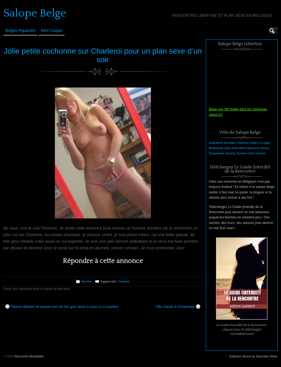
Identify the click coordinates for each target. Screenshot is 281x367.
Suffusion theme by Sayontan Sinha (253, 356)
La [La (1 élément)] (260, 142)
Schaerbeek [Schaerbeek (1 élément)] (216, 153)
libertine (86, 281)
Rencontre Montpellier (29, 356)
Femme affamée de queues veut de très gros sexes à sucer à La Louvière (62, 306)
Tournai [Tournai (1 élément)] (241, 153)
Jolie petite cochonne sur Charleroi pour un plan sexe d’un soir (103, 55)
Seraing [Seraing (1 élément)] (230, 153)
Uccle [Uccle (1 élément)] (250, 153)
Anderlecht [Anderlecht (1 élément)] (216, 142)
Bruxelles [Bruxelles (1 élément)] (230, 142)
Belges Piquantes (20, 30)
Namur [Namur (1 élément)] (265, 148)
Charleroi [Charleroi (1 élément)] (242, 142)
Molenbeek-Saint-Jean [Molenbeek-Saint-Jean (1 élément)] (223, 148)
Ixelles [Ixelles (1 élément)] (253, 142)
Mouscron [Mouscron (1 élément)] (253, 148)
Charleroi (124, 281)
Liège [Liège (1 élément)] (266, 142)
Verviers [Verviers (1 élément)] (260, 153)
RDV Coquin (51, 30)
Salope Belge (34, 13)
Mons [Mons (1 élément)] (242, 148)
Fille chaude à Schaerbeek (178, 306)
